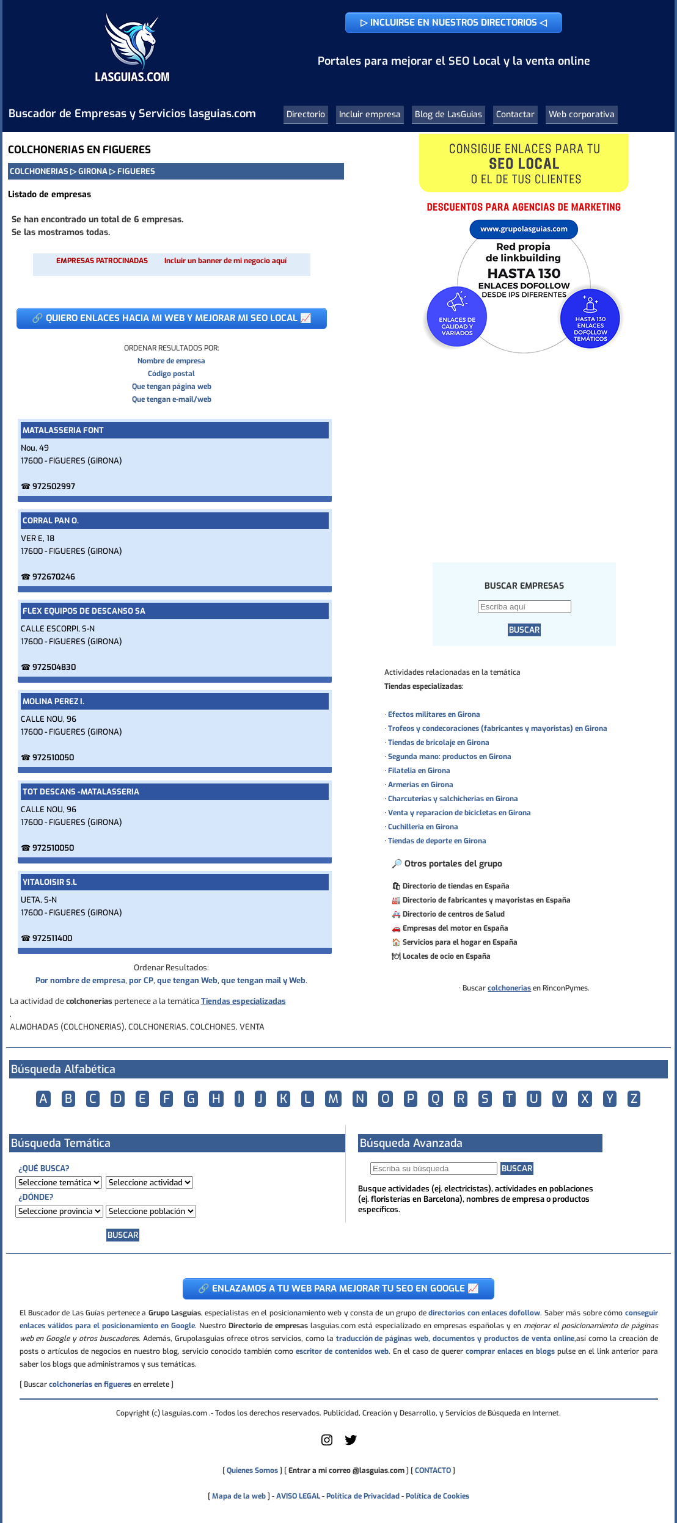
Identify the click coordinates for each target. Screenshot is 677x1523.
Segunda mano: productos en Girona (449, 757)
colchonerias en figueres (90, 1384)
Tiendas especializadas (243, 1001)
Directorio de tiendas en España (456, 886)
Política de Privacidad (363, 1496)
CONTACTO (433, 1470)
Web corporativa (582, 114)
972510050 (53, 757)
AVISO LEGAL (298, 1496)
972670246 (53, 577)
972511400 (52, 938)
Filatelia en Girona (419, 771)
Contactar (515, 114)
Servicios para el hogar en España (460, 942)
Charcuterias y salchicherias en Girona (453, 799)
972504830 (54, 667)
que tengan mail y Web (263, 980)
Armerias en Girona (420, 785)
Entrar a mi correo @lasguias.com (346, 1470)
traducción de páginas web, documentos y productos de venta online (455, 1338)
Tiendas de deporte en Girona (437, 841)
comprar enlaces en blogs (510, 1351)
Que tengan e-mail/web (171, 399)
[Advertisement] (524, 457)
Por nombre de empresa (80, 980)
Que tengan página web (171, 386)
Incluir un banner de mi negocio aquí (225, 261)
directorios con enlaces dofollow (484, 1313)
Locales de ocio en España (447, 956)
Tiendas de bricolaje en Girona (438, 742)
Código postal (171, 374)
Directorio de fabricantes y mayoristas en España (487, 900)
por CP (141, 980)
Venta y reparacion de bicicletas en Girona (459, 813)
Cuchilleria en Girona (423, 827)
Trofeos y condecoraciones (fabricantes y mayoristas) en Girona (497, 728)
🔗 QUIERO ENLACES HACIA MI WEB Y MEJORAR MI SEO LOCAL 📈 (172, 318)
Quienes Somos (252, 1470)
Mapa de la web (238, 1496)
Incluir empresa (370, 114)
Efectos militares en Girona (434, 714)
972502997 (53, 486)
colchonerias (509, 988)
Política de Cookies (437, 1496)
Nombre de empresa (171, 361)
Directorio (306, 114)
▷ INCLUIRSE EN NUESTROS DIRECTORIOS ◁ (453, 22)
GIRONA (93, 171)
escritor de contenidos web (342, 1351)
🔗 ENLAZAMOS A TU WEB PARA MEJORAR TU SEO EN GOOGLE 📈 (338, 1288)
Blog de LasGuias (448, 114)
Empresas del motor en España (455, 928)
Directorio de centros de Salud (454, 914)
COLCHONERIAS (39, 171)
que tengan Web (187, 980)
